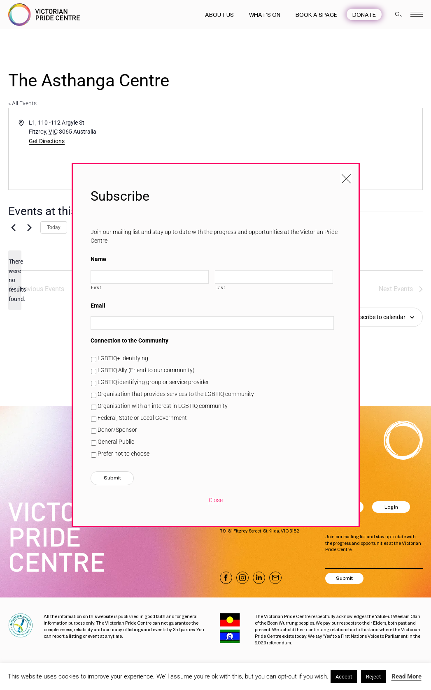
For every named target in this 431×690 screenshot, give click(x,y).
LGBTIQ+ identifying (123, 358)
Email (98, 305)
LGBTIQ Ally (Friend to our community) (146, 370)
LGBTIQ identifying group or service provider (153, 382)
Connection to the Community (129, 340)
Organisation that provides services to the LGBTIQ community (176, 394)
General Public (116, 441)
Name (98, 259)
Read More (406, 676)
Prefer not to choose (123, 453)
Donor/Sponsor (117, 429)
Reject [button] (373, 677)
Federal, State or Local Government (142, 417)
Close (216, 500)
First (96, 287)
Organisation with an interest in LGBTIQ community (163, 406)
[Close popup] (346, 176)
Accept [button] (343, 677)
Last (220, 287)
